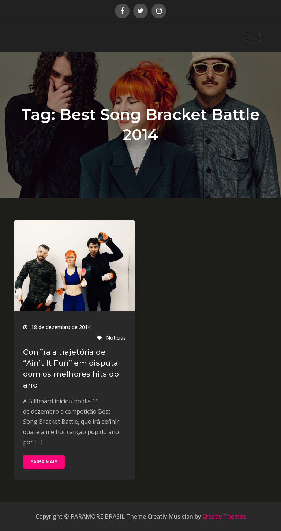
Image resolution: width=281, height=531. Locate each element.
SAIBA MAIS (43, 461)
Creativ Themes (224, 516)
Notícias (116, 337)
